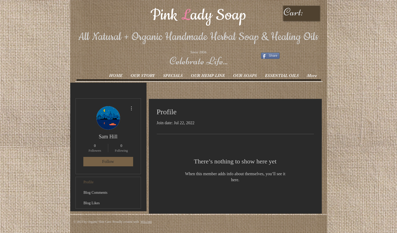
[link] (302, 12)
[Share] (270, 56)
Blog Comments (95, 193)
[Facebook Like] (294, 57)
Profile (89, 182)
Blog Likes (92, 203)
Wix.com (146, 222)
